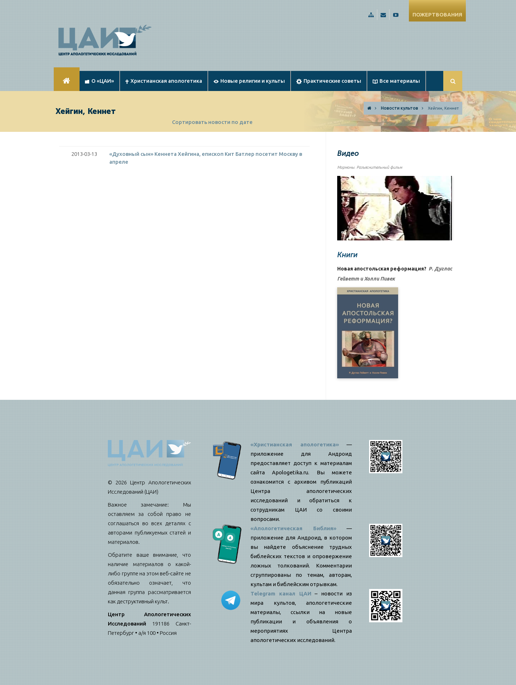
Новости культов (399, 108)
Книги (347, 254)
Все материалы (396, 81)
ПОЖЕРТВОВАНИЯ (437, 14)
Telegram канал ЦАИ (280, 593)
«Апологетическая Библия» (293, 528)
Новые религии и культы (249, 81)
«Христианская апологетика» (294, 444)
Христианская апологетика (163, 81)
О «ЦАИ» (99, 81)
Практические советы (328, 81)
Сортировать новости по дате (212, 122)
